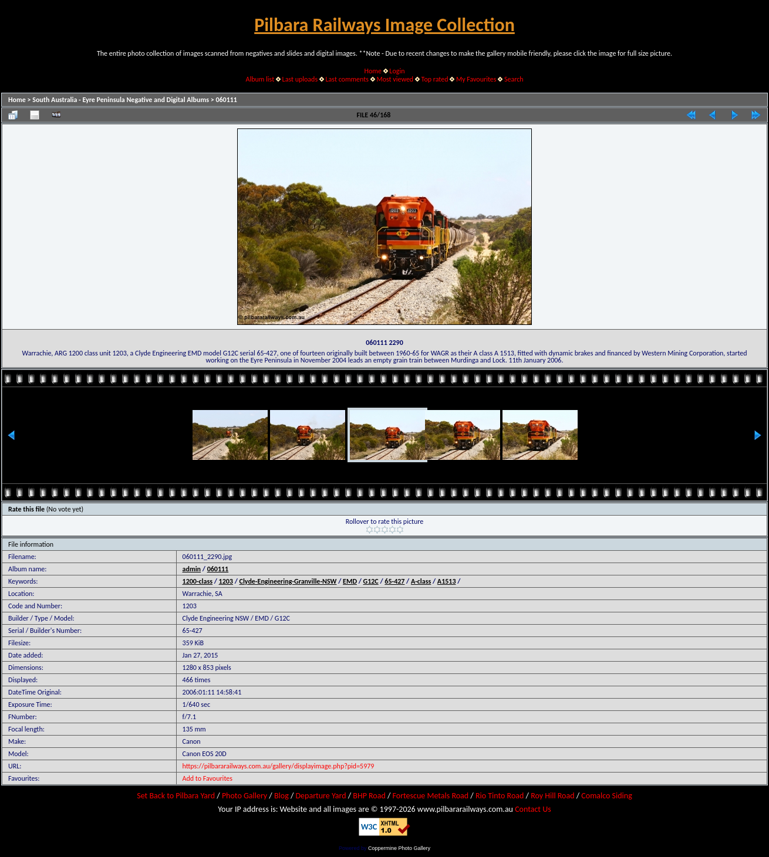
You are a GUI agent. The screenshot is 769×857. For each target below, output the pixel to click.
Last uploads (300, 79)
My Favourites (476, 79)
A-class (421, 581)
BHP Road (369, 796)
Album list (259, 79)
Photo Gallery (244, 796)
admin (192, 569)
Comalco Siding (606, 796)
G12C (371, 581)
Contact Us (533, 809)
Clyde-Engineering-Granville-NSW (288, 581)
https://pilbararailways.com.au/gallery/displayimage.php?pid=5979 (279, 766)
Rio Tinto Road (499, 796)
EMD (350, 581)
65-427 (394, 581)
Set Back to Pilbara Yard (176, 796)
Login (396, 71)
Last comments (347, 79)
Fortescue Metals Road (431, 796)
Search (514, 79)
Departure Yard (320, 796)
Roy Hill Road (552, 796)
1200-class (198, 581)
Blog (281, 796)
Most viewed (394, 79)
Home (373, 71)
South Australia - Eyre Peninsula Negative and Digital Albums (120, 100)
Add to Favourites (207, 778)
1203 (226, 581)
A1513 (446, 581)
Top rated (434, 79)
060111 (226, 100)
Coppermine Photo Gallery (399, 848)
